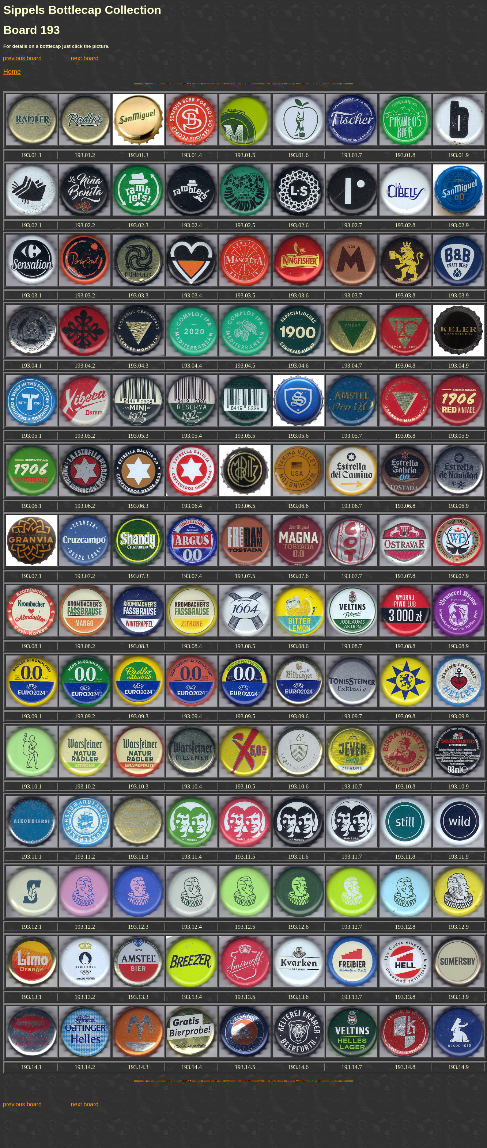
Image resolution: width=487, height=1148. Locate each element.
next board (85, 58)
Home (12, 71)
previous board (22, 58)
